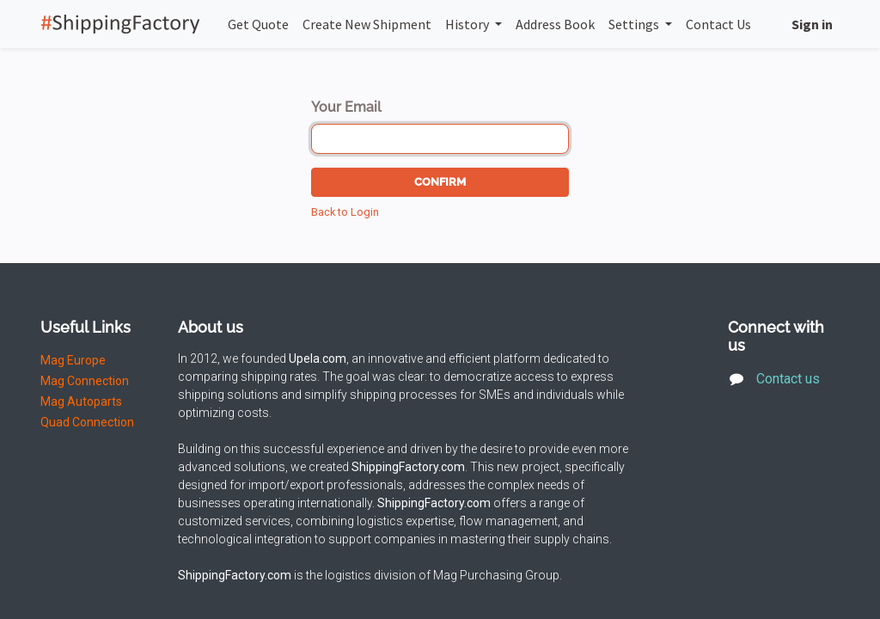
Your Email (346, 107)
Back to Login (345, 211)
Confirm (440, 181)
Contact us (791, 379)
